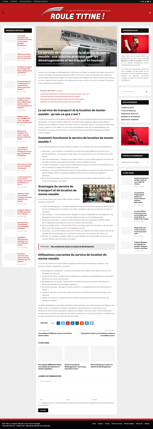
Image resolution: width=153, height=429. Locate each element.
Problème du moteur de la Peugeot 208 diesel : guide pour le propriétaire (24, 70)
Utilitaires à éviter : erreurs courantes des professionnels (24, 56)
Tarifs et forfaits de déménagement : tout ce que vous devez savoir (75, 367)
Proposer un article (116, 423)
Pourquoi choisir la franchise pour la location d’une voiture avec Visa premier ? (24, 85)
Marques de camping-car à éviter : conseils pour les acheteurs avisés (24, 135)
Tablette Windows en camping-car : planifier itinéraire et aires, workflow (140, 245)
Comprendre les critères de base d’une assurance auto (140, 230)
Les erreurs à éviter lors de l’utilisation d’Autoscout (24, 166)
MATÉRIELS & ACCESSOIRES (130, 117)
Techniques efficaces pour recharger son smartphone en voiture (22, 241)
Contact (107, 423)
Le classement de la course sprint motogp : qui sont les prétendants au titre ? (24, 181)
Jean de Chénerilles (46, 64)
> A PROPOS (13, 1)
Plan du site (139, 423)
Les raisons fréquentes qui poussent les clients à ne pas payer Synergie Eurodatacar (24, 40)
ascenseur (74, 228)
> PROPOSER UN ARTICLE (40, 1)
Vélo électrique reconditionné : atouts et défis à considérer (23, 225)
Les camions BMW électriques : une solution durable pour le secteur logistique (50, 367)
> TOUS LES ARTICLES (25, 1)
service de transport (47, 305)
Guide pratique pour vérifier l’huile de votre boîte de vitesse (141, 181)
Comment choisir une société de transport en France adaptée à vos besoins (24, 197)
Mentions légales (129, 423)
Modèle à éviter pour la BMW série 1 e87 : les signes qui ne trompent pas (24, 119)
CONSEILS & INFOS (127, 107)
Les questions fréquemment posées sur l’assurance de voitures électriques (139, 197)
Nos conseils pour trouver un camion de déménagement (102, 366)
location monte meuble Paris (69, 119)
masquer (59, 91)
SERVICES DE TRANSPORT (130, 119)
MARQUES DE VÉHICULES (129, 114)
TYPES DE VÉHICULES (128, 111)
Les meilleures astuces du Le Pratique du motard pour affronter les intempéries (24, 151)
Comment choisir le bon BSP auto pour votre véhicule (24, 212)
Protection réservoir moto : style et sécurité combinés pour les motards (23, 257)
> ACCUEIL (5, 1)
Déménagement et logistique (45, 49)
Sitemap (147, 423)
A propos (100, 423)
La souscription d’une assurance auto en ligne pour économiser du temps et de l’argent (141, 215)
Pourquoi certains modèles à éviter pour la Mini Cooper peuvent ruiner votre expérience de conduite (24, 103)
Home (94, 423)
